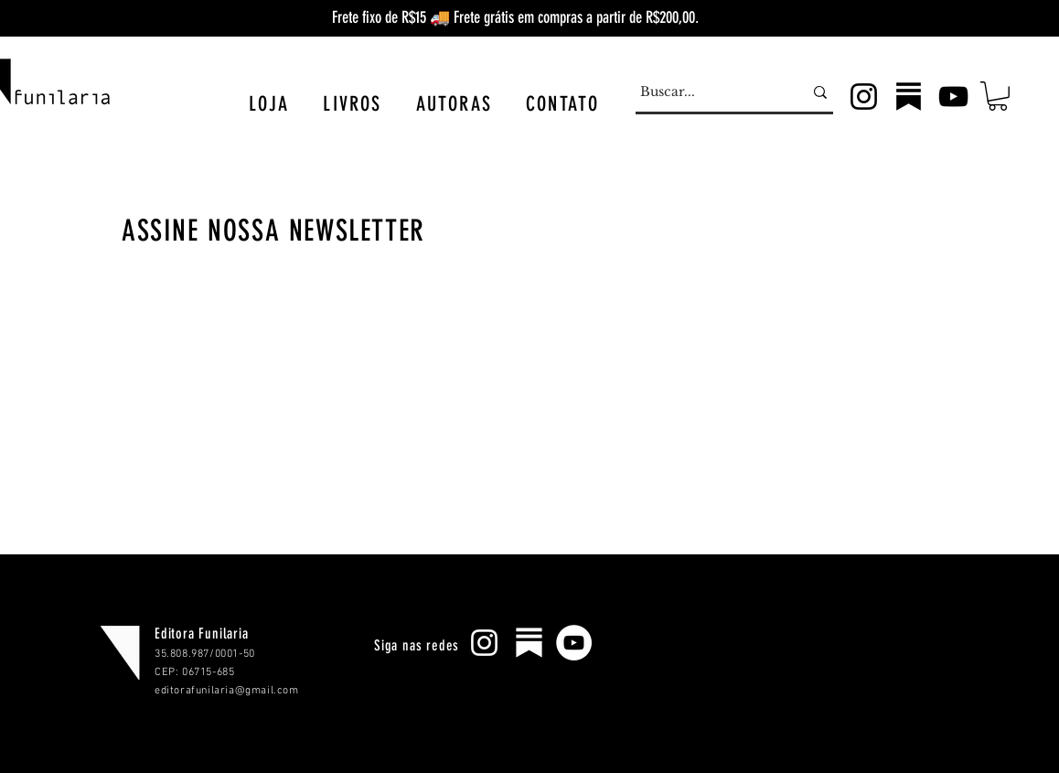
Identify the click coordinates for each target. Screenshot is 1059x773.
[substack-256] (529, 642)
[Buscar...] (708, 92)
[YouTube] (953, 96)
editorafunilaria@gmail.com (227, 690)
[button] (268, 103)
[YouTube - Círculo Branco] (574, 642)
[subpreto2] (908, 96)
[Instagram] (864, 96)
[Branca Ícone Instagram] (484, 642)
